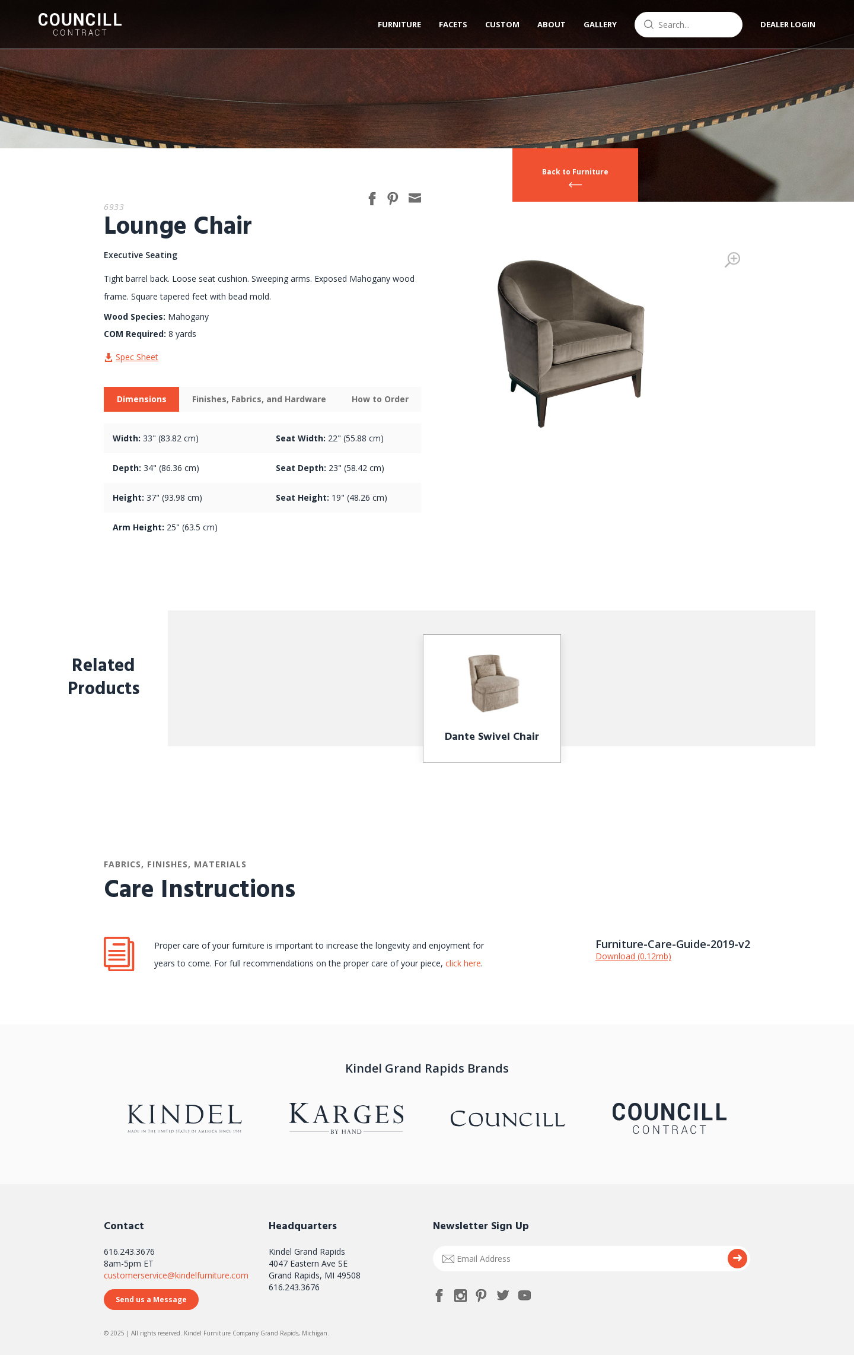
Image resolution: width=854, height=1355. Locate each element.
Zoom (732, 260)
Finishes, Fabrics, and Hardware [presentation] (259, 399)
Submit (737, 1258)
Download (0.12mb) (633, 956)
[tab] (141, 399)
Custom (502, 24)
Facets (453, 24)
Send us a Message (151, 1299)
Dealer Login (787, 24)
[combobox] (689, 24)
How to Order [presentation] (380, 399)
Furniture (399, 24)
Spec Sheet (137, 356)
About (551, 24)
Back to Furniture (575, 172)
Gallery (600, 24)
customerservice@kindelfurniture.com (176, 1275)
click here (462, 963)
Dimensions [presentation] (142, 399)
